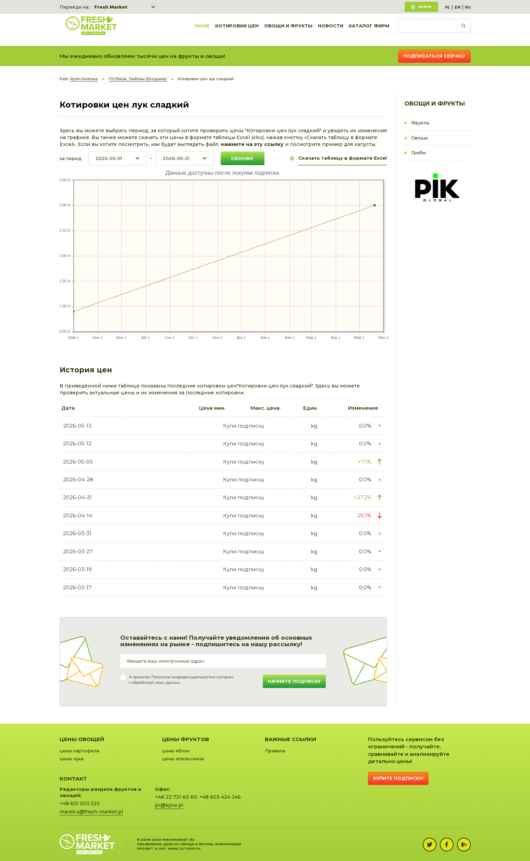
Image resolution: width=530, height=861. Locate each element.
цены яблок (176, 750)
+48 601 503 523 (80, 803)
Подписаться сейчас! (434, 56)
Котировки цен (237, 30)
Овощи (419, 137)
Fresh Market (110, 7)
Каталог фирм (369, 30)
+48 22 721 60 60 (176, 797)
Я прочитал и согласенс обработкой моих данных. (181, 680)
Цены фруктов (185, 739)
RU (468, 7)
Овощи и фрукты (288, 30)
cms (162, 848)
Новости (330, 30)
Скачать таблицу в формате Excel (342, 158)
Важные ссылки (290, 739)
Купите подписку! (398, 778)
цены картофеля (79, 750)
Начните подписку (294, 681)
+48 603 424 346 (220, 797)
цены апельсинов (183, 758)
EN (457, 7)
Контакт (73, 778)
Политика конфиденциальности (182, 677)
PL (447, 7)
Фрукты (420, 122)
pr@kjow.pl (169, 805)
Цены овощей (82, 739)
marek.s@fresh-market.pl (91, 812)
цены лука (72, 758)
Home (202, 30)
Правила (275, 750)
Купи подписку (243, 425)
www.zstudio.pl (184, 848)
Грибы (418, 152)
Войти (424, 7)
